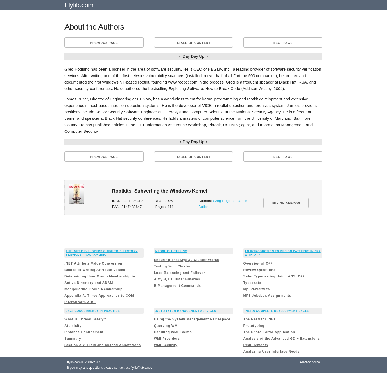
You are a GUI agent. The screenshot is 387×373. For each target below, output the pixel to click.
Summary (72, 339)
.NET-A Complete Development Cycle (277, 310)
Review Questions (259, 270)
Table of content (193, 42)
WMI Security (165, 345)
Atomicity (73, 326)
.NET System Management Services (185, 310)
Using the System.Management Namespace (192, 319)
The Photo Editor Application (269, 332)
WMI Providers (167, 339)
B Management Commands (177, 286)
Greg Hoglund (224, 201)
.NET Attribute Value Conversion (93, 263)
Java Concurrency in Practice (93, 310)
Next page (283, 42)
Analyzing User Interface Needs (271, 351)
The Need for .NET (259, 319)
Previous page (104, 42)
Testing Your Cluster (172, 266)
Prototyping (253, 326)
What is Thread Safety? (85, 319)
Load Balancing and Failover (179, 273)
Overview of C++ (258, 263)
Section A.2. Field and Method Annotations (102, 345)
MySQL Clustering (171, 251)
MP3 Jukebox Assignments (267, 296)
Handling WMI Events (173, 332)
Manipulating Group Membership (93, 289)
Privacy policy (310, 362)
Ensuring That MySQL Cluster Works (186, 260)
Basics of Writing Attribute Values (94, 270)
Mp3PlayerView (256, 289)
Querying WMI (166, 326)
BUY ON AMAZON (286, 203)
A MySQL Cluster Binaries (177, 279)
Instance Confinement (83, 332)
